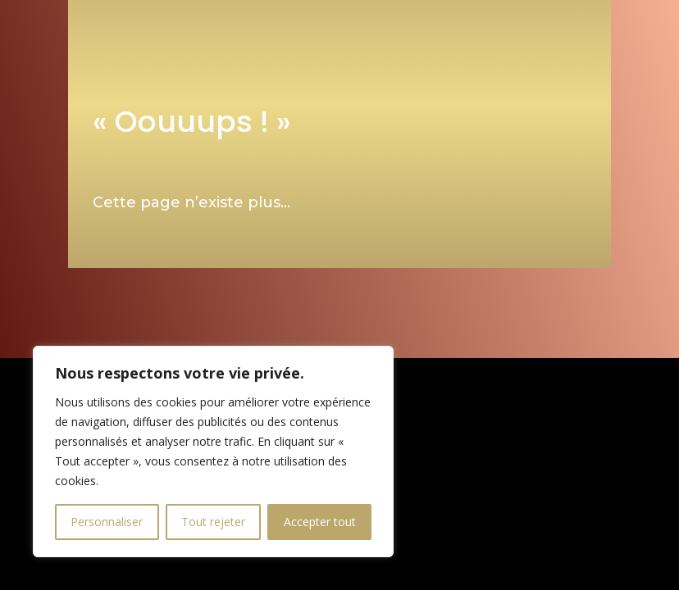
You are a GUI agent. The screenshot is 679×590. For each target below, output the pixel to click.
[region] (213, 451)
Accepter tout (320, 521)
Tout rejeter (213, 521)
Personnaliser (107, 521)
